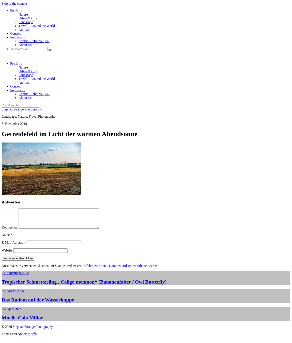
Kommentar (10, 231)
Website (7, 254)
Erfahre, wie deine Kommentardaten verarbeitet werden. (121, 269)
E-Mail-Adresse (14, 246)
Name (7, 238)
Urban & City (28, 18)
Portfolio (16, 10)
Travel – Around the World (37, 26)
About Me (25, 45)
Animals (24, 29)
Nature (23, 14)
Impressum (17, 37)
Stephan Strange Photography (22, 109)
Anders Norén (27, 337)
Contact (15, 33)
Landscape (26, 22)
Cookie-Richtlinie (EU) (34, 41)
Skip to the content (14, 3)
